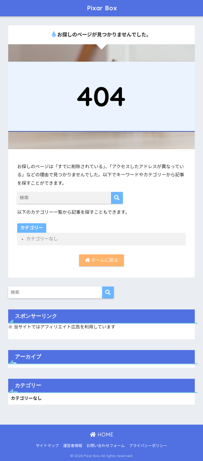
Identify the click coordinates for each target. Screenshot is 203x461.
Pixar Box (102, 8)
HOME (101, 434)
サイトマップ (47, 446)
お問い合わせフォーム (105, 446)
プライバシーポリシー (148, 446)
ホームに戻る (101, 260)
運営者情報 (72, 446)
